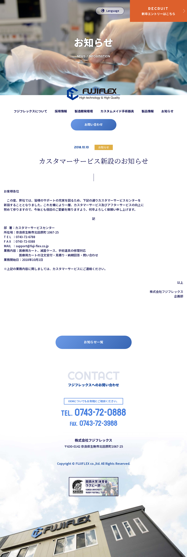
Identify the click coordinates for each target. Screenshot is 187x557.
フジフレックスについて (30, 111)
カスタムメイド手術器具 (117, 111)
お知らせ (167, 111)
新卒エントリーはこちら (158, 11)
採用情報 (61, 111)
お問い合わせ (93, 124)
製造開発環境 (84, 111)
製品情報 (148, 111)
